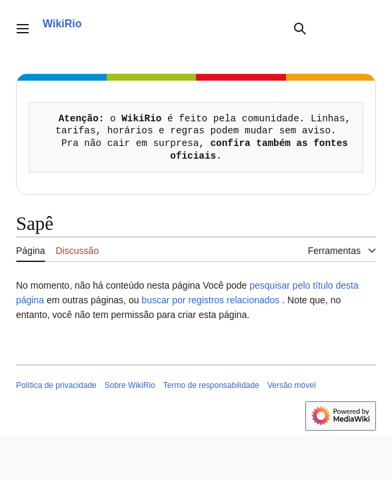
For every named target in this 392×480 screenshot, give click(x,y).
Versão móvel (291, 385)
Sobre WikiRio (130, 385)
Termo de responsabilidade (211, 385)
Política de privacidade (56, 385)
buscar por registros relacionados (210, 300)
